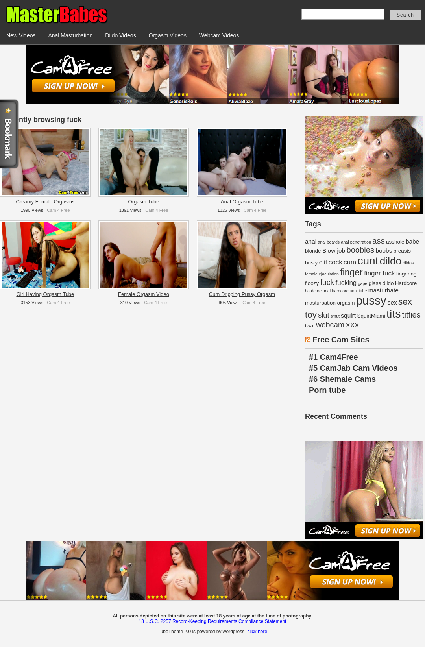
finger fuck (379, 273)
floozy (312, 283)
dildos (408, 263)
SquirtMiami (371, 316)
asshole (395, 242)
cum (350, 262)
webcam (330, 324)
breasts (402, 251)
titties (411, 315)
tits (393, 313)
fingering (406, 274)
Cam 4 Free (58, 210)
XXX (352, 325)
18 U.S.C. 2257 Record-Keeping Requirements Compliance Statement (212, 621)
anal (310, 241)
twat (310, 326)
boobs (383, 250)
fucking (346, 283)
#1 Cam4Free (333, 357)
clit (323, 262)
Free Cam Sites (341, 339)
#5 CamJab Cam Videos (353, 368)
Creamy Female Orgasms (45, 202)
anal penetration (356, 242)
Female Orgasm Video (143, 294)
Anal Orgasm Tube (242, 202)
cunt (367, 261)
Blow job (333, 250)
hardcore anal (318, 290)
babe (412, 241)
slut (323, 315)
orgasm (346, 303)
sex (392, 302)
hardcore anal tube (349, 290)
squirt (348, 315)
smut (335, 316)
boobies (360, 250)
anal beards (329, 242)
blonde (313, 251)
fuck (327, 282)
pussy (371, 300)
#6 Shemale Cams (342, 379)
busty (311, 263)
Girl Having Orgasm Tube (45, 294)
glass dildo (381, 283)
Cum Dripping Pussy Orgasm (242, 294)
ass (378, 241)
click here (257, 631)
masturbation (320, 303)
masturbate (383, 290)
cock (335, 262)
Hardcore (406, 283)
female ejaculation (322, 274)
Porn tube (327, 390)
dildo (390, 261)
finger (351, 272)
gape (363, 283)
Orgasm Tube (143, 202)
